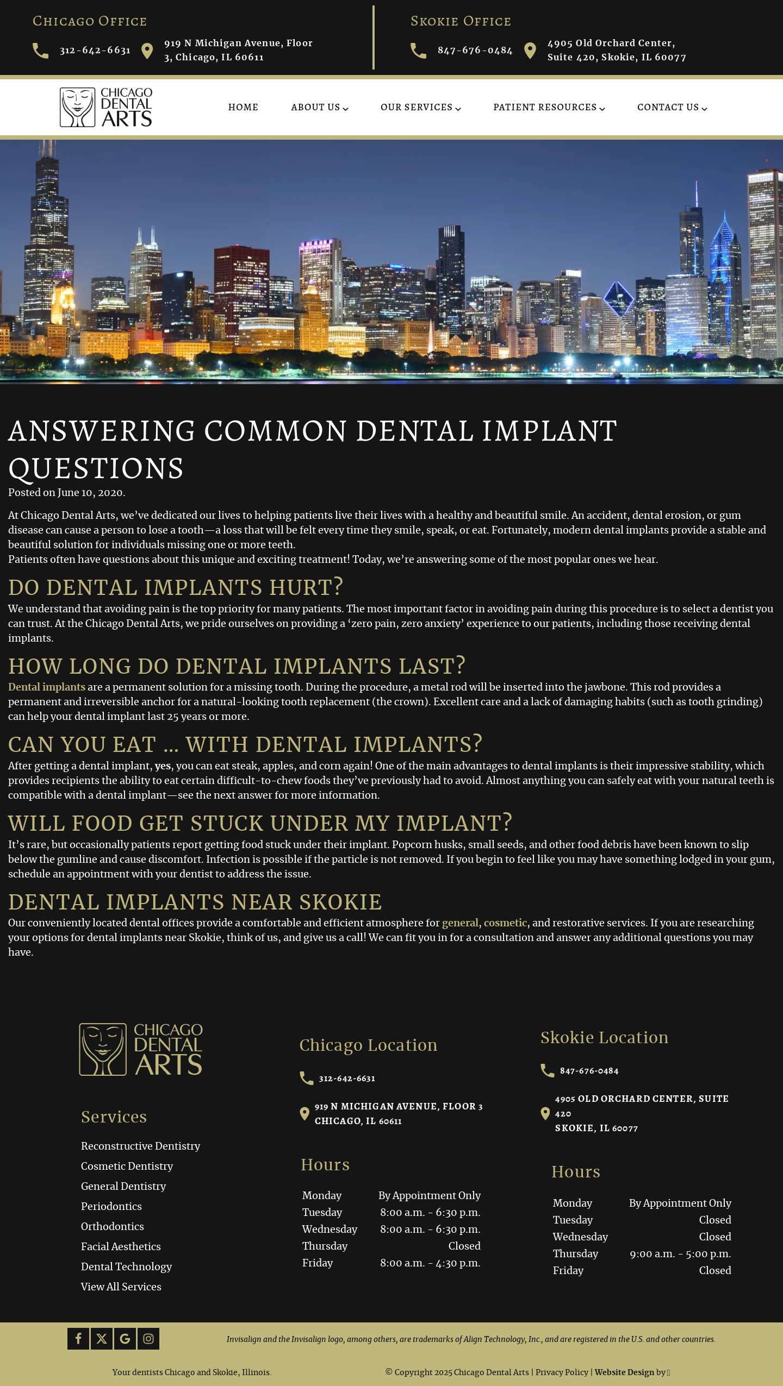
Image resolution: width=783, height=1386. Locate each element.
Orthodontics (112, 1227)
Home (243, 107)
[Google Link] (125, 1339)
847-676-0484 (579, 1070)
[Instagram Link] (148, 1339)
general (460, 924)
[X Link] (102, 1339)
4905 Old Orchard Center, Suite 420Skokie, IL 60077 (634, 1113)
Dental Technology (126, 1267)
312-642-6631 (338, 1078)
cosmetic (505, 924)
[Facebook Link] (78, 1339)
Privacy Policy (562, 1373)
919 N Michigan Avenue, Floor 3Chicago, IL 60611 (392, 1113)
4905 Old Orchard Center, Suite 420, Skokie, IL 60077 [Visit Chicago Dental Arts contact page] (605, 50)
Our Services (417, 107)
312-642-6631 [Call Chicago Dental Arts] (81, 51)
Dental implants (46, 688)
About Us (315, 107)
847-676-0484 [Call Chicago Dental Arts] (462, 51)
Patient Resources (545, 107)
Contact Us (668, 107)
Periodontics (111, 1207)
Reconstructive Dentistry (140, 1147)
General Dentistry (123, 1187)
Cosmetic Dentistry (127, 1167)
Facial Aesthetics (121, 1247)
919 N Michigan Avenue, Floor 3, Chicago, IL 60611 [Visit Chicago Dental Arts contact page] (227, 50)
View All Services (121, 1288)
